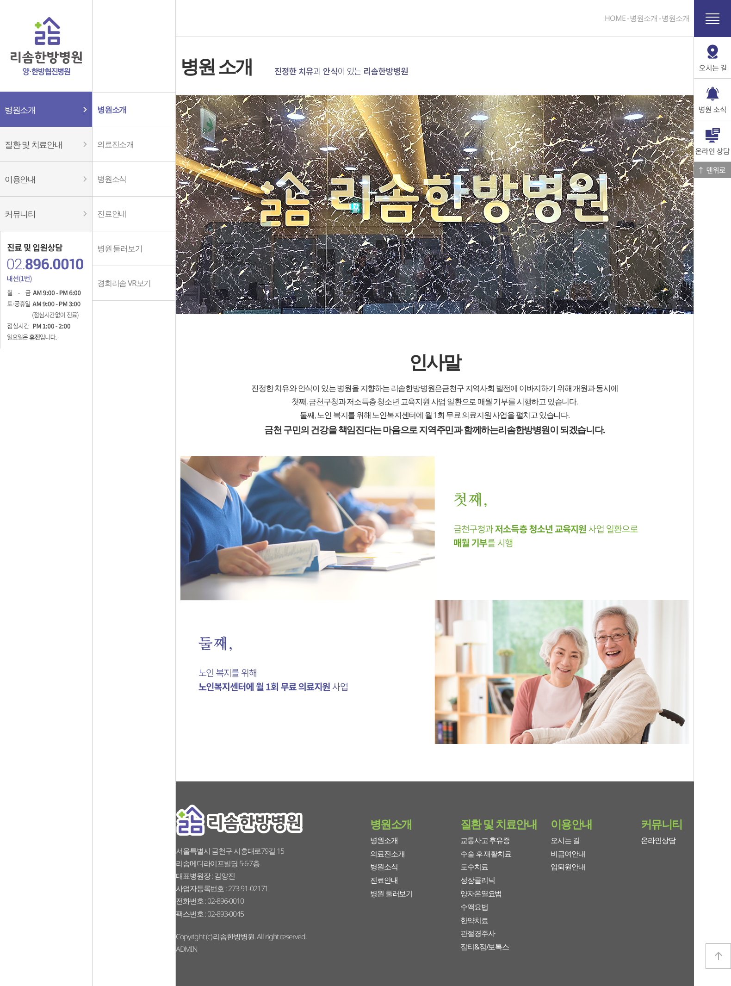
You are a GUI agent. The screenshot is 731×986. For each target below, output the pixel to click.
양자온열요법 (481, 893)
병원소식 (384, 867)
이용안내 (571, 823)
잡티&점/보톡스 (484, 947)
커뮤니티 (661, 823)
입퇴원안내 (568, 867)
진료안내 (384, 880)
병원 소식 (712, 99)
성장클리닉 (477, 880)
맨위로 (712, 170)
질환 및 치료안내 (498, 823)
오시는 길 (565, 840)
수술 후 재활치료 (485, 854)
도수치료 (474, 867)
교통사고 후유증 (485, 840)
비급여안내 (568, 854)
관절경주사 (477, 933)
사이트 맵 (712, 18)
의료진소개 (387, 854)
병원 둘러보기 (391, 893)
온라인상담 (658, 840)
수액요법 (474, 907)
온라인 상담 (712, 141)
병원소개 (390, 823)
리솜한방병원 (46, 46)
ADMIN (186, 949)
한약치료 (474, 920)
